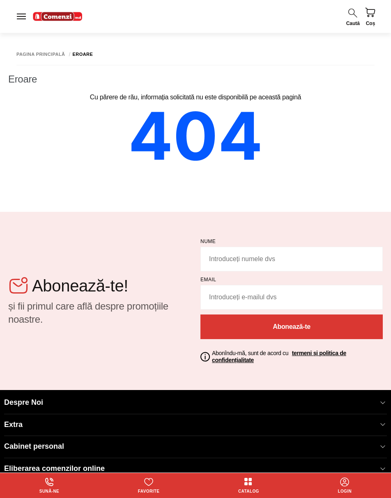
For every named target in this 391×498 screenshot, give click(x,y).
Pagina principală (40, 54)
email (208, 279)
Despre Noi (195, 402)
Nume (208, 241)
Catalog (248, 485)
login (345, 485)
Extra (195, 424)
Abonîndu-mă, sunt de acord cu (279, 356)
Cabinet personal (195, 446)
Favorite (148, 485)
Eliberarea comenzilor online (195, 468)
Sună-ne (49, 485)
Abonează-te (291, 326)
